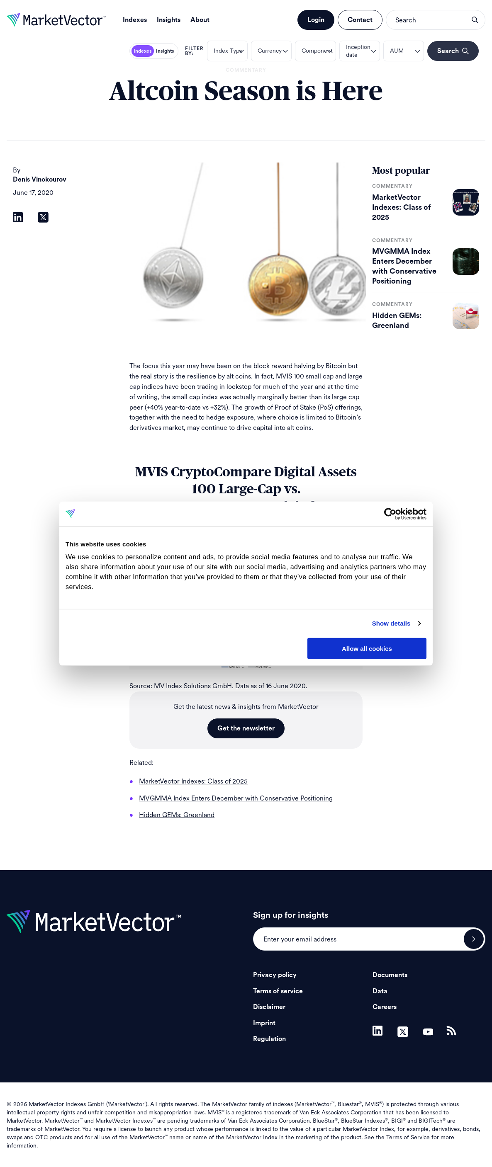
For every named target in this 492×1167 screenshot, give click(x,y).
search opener (475, 20)
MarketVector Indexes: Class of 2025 (401, 207)
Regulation (269, 1039)
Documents (390, 975)
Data (380, 991)
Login (315, 20)
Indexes (135, 20)
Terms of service (278, 991)
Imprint (264, 1023)
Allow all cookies (367, 648)
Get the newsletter (246, 728)
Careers (385, 1007)
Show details (391, 623)
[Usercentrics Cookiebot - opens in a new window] (390, 513)
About (199, 20)
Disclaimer (269, 1007)
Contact (360, 20)
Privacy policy (275, 975)
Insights (168, 20)
